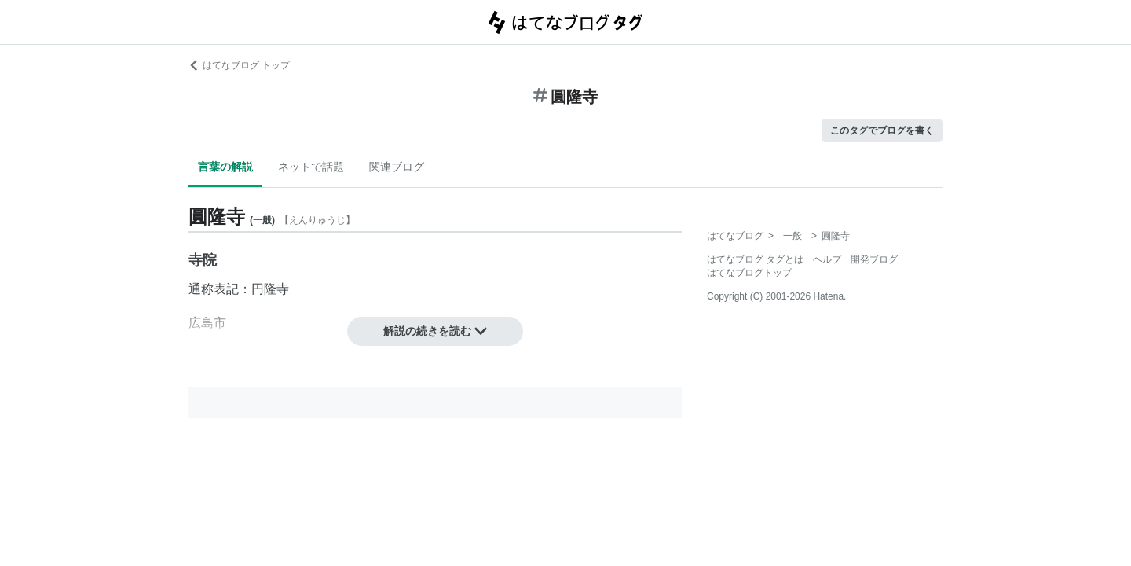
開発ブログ (874, 259)
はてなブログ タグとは (755, 259)
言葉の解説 (225, 166)
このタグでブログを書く (882, 130)
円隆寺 (270, 289)
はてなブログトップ (749, 272)
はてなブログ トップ (239, 65)
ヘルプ (827, 259)
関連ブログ (396, 166)
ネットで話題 (311, 166)
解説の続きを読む (435, 331)
